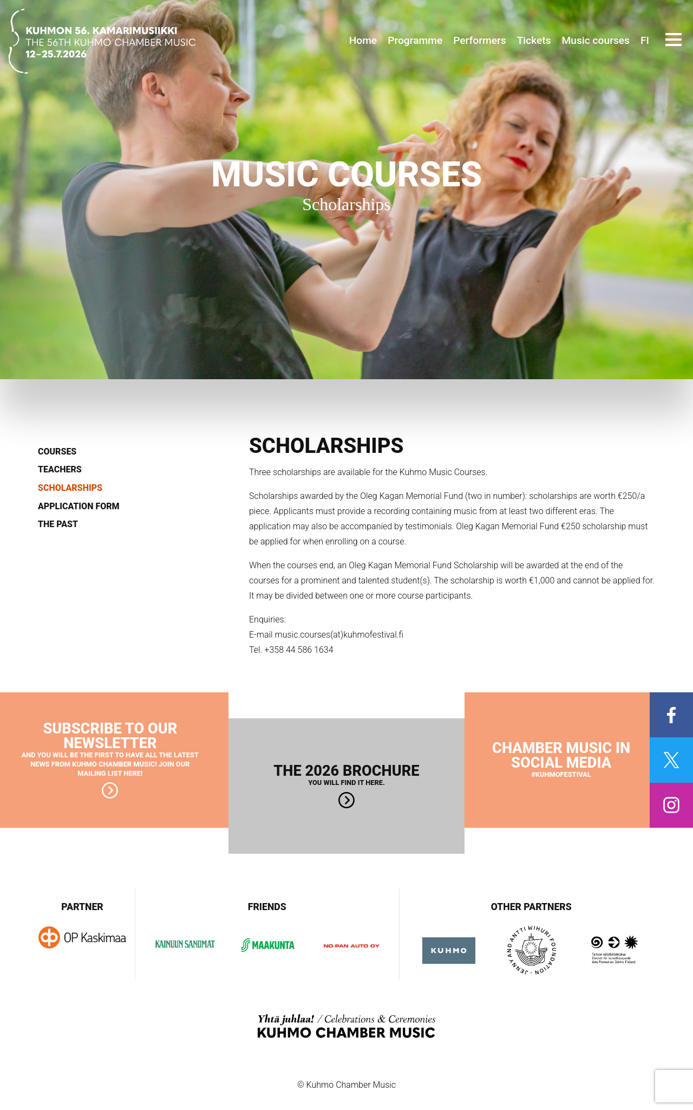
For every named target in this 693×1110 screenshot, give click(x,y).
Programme (415, 40)
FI (644, 40)
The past (58, 524)
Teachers (60, 470)
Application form (79, 506)
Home (363, 40)
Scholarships (70, 488)
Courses (57, 452)
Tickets (534, 40)
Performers (479, 40)
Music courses (596, 40)
